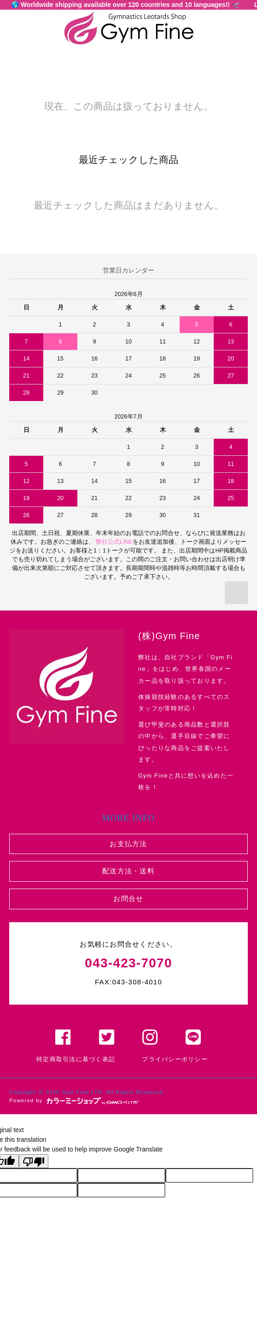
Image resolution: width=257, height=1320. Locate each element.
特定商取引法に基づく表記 (75, 1059)
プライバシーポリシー (175, 1059)
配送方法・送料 (128, 871)
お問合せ (128, 898)
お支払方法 (128, 844)
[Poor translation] (33, 1161)
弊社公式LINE (113, 542)
